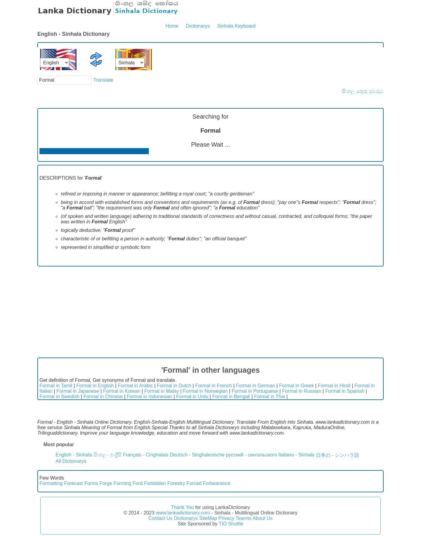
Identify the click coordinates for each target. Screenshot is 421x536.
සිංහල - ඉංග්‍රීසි (108, 454)
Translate (103, 80)
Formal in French (213, 385)
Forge (105, 483)
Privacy (226, 518)
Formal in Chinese (103, 396)
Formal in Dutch (174, 385)
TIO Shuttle (231, 523)
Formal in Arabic (135, 385)
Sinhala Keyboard (236, 26)
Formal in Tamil (55, 385)
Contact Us (161, 518)
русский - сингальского (251, 454)
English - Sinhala (74, 454)
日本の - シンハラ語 (337, 455)
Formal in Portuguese (255, 391)
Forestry (176, 483)
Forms (91, 483)
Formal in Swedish (59, 396)
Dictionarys (198, 26)
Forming (123, 483)
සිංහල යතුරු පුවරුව (363, 91)
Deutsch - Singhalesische (197, 454)
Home (171, 26)
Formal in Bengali (231, 396)
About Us (263, 518)
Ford (138, 483)
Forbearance (217, 483)
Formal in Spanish (345, 391)
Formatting (51, 483)
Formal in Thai (269, 396)
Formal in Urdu (192, 396)
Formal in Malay (161, 391)
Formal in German (255, 385)
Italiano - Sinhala (296, 454)
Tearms (244, 518)
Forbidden (155, 483)
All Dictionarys (71, 461)
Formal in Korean (121, 391)
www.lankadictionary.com (183, 512)
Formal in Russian (301, 391)
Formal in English (95, 385)
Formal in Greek (296, 385)
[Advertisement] (210, 312)
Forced (194, 483)
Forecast (73, 483)
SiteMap (208, 518)
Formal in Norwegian (205, 391)
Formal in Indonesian (149, 396)
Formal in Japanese (77, 391)
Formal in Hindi (334, 385)
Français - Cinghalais (145, 454)
